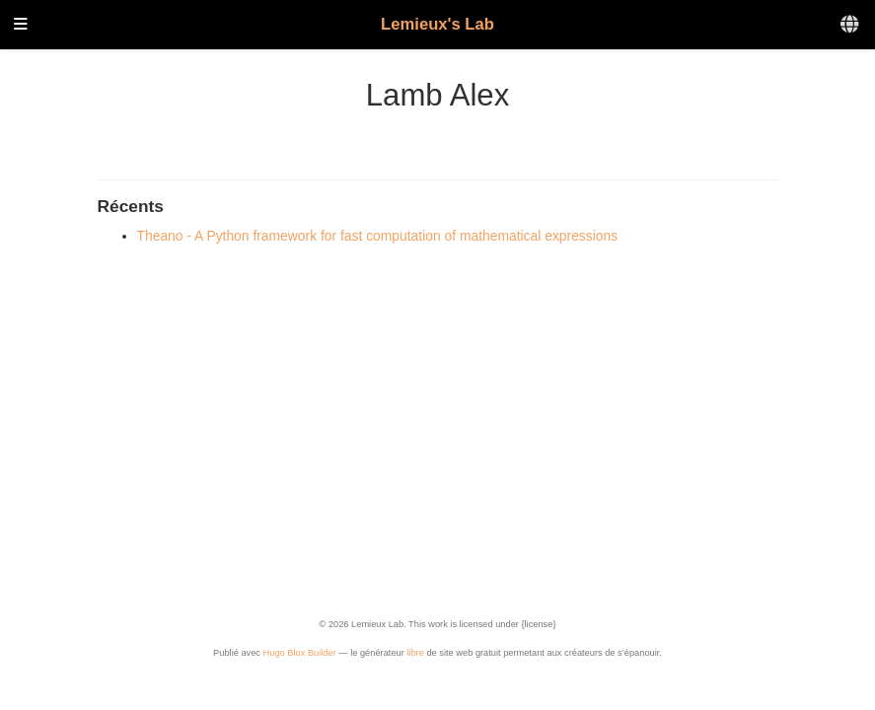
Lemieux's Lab (437, 24)
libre (415, 653)
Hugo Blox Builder (299, 653)
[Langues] (850, 25)
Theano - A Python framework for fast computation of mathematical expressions (378, 236)
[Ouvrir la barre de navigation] (21, 25)
